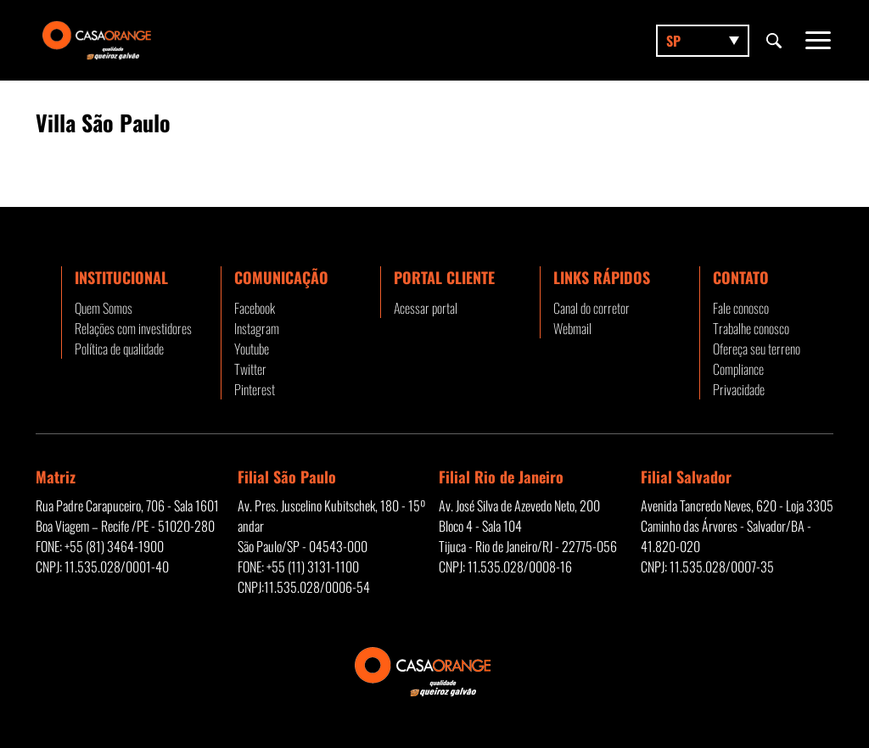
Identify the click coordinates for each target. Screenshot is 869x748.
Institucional (121, 277)
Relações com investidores (133, 328)
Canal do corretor (591, 308)
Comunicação (281, 277)
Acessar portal (425, 308)
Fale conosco (741, 308)
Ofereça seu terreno (756, 348)
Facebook (254, 308)
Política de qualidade (119, 348)
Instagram (256, 328)
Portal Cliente (444, 277)
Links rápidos (601, 277)
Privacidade (739, 389)
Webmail (572, 328)
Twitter (250, 369)
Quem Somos (103, 308)
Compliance (738, 369)
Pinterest (254, 389)
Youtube (251, 348)
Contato (741, 277)
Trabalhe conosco (751, 328)
